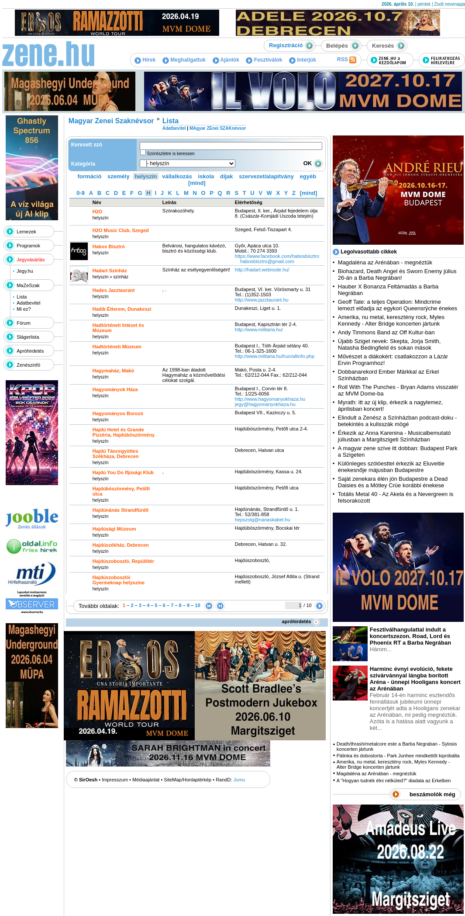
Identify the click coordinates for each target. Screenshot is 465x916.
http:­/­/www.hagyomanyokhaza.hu (270, 399)
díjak (226, 176)
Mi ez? (24, 309)
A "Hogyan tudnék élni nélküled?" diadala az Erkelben (394, 780)
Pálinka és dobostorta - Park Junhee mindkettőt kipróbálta (398, 755)
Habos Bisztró (109, 246)
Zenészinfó (28, 365)
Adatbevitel (28, 302)
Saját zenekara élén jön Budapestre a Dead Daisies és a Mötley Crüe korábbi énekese (393, 482)
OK (313, 163)
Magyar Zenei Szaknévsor (111, 121)
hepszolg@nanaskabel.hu (262, 519)
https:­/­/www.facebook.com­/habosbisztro (277, 256)
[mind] (197, 183)
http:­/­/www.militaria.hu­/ (259, 329)
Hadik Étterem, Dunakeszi (122, 309)
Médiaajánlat (145, 779)
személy (118, 176)
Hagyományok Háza (115, 389)
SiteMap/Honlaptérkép (187, 779)
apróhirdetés (301, 621)
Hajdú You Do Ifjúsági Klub (123, 472)
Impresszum (115, 779)
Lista (22, 296)
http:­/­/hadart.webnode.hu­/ (262, 269)
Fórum (24, 323)
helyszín (145, 176)
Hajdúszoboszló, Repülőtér (123, 561)
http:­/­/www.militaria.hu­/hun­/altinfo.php (274, 356)
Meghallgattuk (184, 60)
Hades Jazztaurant (114, 290)
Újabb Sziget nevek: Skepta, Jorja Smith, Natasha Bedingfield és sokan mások (389, 344)
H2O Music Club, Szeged (121, 230)
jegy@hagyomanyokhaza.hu (265, 404)
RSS (346, 59)
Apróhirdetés (30, 351)
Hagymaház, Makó (113, 370)
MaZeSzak (28, 285)
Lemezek (26, 231)
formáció (90, 176)
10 (197, 605)
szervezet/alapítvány (266, 176)
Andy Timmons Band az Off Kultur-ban (386, 332)
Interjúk (302, 60)
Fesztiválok (264, 60)
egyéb (308, 176)
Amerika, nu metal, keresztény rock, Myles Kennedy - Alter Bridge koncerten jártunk (391, 320)
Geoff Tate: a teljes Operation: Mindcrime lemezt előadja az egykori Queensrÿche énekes (397, 305)
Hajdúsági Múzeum (114, 528)
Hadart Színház (110, 270)
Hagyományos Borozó (118, 413)
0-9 (80, 193)
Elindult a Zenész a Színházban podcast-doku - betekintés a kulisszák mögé (397, 420)
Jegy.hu (25, 271)
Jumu (239, 779)
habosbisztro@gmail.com (267, 261)
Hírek (144, 60)
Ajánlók (226, 60)
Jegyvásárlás (31, 259)
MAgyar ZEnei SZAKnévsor (217, 128)
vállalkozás (177, 176)
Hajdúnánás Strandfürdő (120, 510)
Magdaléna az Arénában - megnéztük (385, 262)
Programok (28, 245)
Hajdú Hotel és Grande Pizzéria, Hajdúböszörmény (124, 432)
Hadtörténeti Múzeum (117, 346)
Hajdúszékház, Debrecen (121, 545)
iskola (206, 176)
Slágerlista (28, 337)
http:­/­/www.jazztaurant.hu (262, 299)
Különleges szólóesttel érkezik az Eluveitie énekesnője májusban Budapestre (391, 466)
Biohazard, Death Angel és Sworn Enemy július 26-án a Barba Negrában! (397, 274)
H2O (98, 211)
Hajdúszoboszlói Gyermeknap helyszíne (119, 580)
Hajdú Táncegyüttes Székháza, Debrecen (116, 453)
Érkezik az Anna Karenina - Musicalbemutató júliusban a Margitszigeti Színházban (394, 436)
